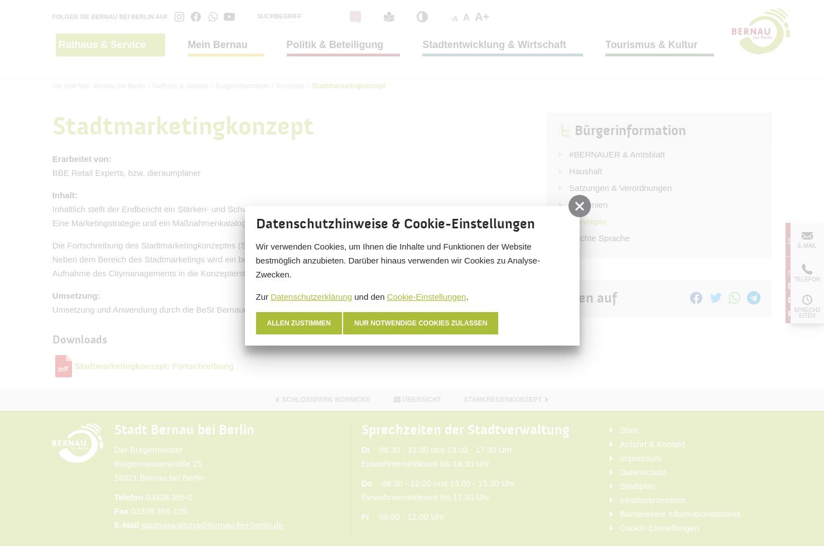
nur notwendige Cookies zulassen (421, 323)
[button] (579, 206)
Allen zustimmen (299, 323)
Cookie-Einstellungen (426, 296)
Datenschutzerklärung (311, 296)
